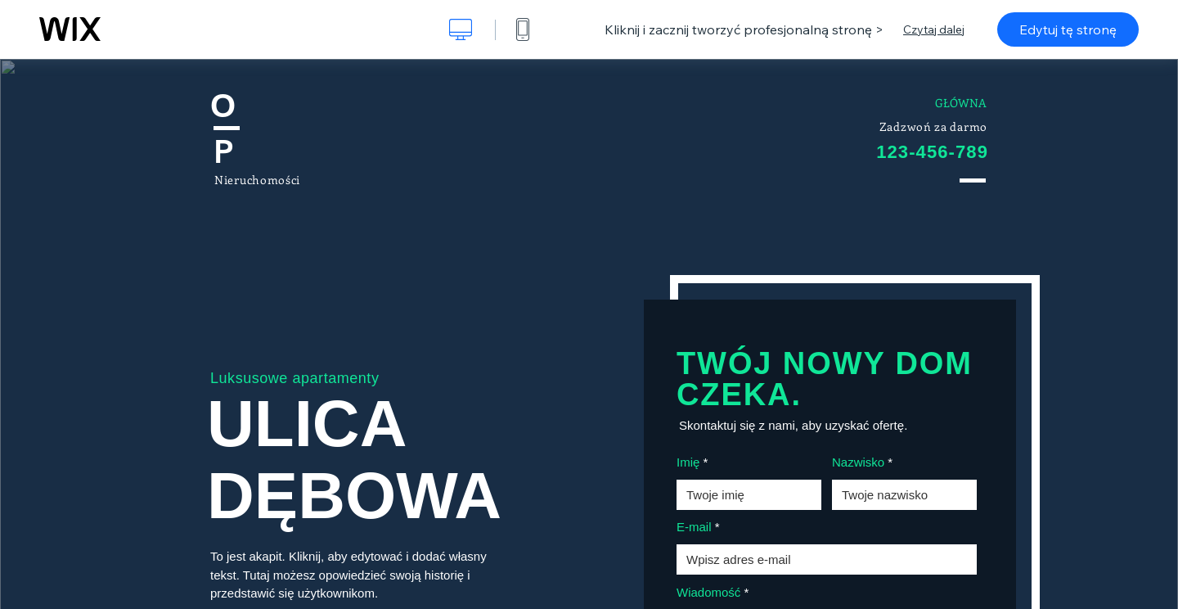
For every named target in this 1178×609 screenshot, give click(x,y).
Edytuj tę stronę (1068, 29)
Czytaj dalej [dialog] (933, 29)
